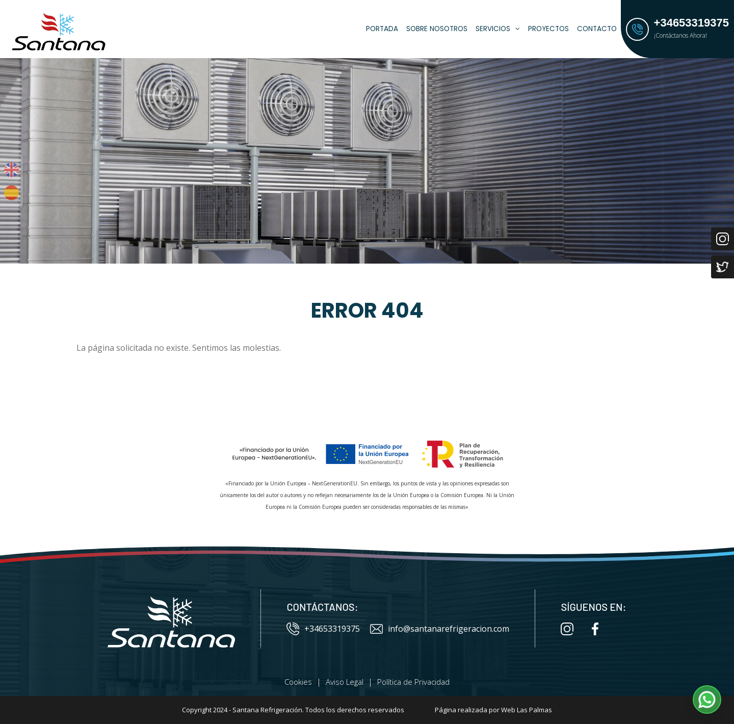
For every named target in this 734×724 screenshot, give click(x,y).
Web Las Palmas (526, 709)
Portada (382, 29)
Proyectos (548, 29)
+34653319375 (323, 629)
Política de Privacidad (413, 682)
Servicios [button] (498, 29)
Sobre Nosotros (436, 29)
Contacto (597, 29)
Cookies (298, 682)
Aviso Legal (344, 682)
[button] (707, 699)
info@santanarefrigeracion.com (439, 629)
